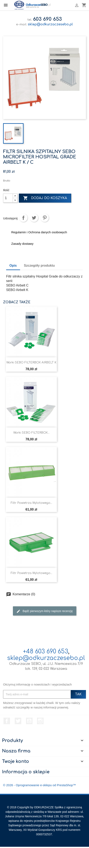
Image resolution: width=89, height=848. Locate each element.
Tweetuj (34, 218)
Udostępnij (23, 218)
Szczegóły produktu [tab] (39, 265)
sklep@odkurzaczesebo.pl (50, 24)
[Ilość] (8, 198)
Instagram (40, 721)
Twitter (18, 721)
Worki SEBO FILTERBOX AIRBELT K (31, 362)
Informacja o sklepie (26, 771)
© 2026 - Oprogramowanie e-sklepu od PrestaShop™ (39, 785)
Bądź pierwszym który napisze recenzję (44, 611)
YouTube (29, 721)
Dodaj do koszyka (45, 198)
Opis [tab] (13, 265)
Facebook (6, 721)
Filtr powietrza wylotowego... (31, 502)
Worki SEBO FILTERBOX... (31, 432)
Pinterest (45, 218)
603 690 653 (47, 19)
